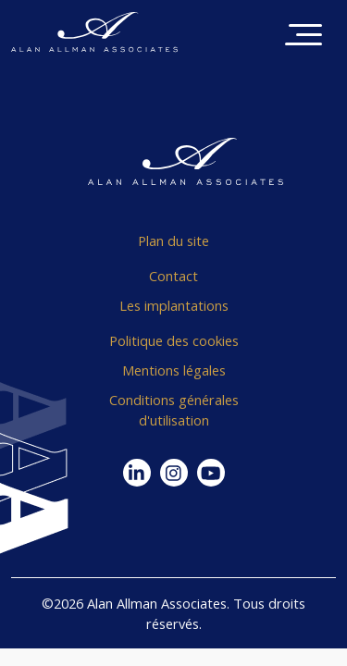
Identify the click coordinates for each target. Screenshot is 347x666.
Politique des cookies (174, 340)
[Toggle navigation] (303, 36)
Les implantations (174, 305)
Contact (173, 275)
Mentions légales (174, 370)
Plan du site (173, 240)
